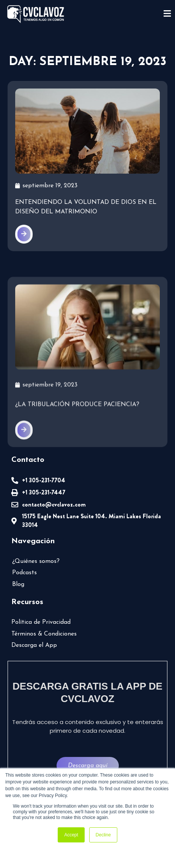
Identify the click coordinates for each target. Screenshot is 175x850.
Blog (18, 584)
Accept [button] (71, 835)
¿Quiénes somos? (36, 561)
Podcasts (24, 573)
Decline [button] (103, 835)
